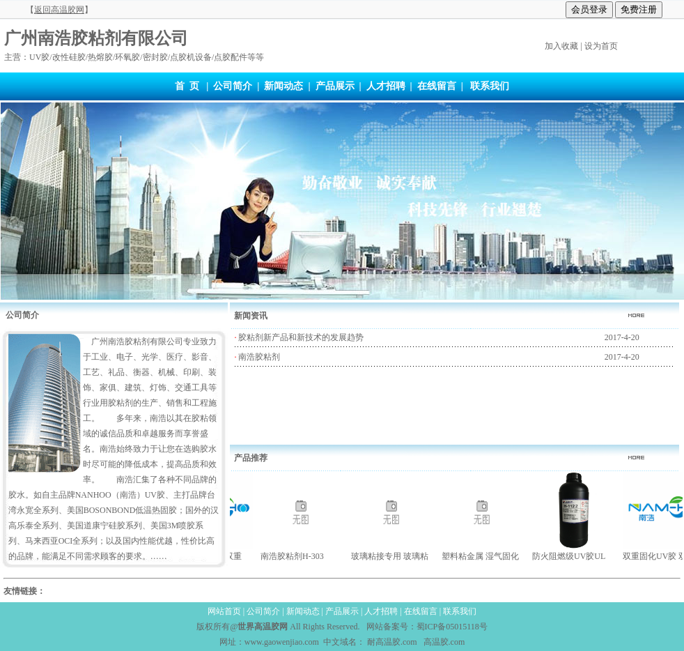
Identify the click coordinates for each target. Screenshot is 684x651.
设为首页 (601, 46)
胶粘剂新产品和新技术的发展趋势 (300, 337)
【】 (59, 10)
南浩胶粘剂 (258, 357)
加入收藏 (561, 46)
